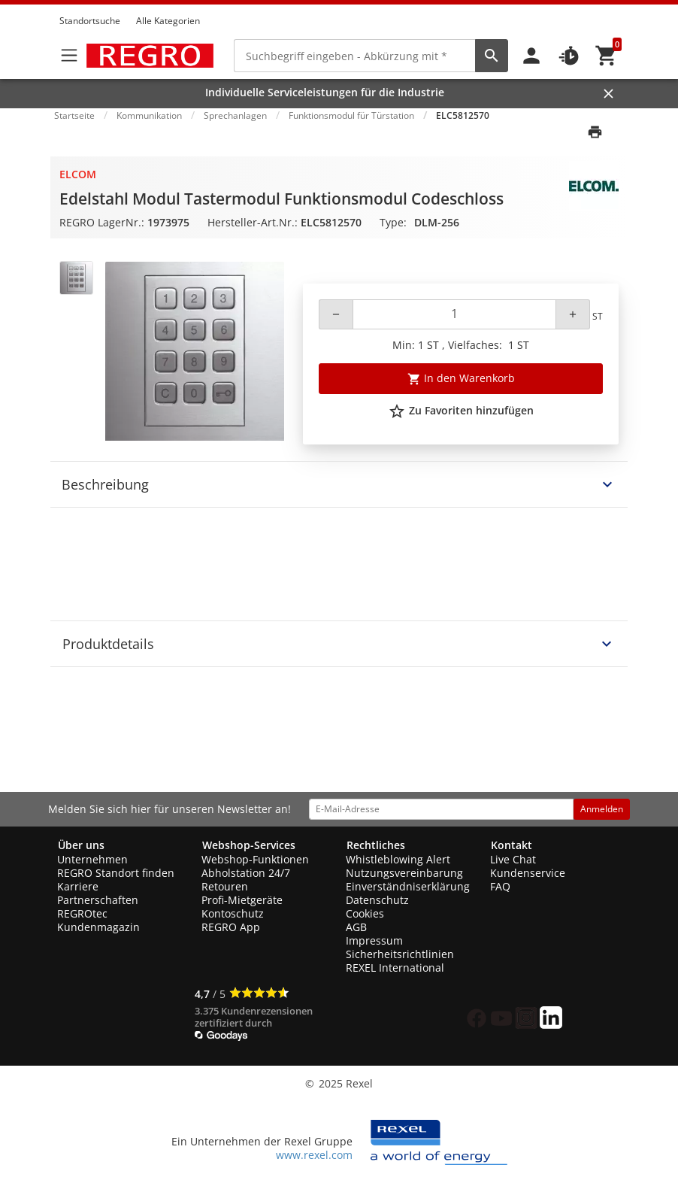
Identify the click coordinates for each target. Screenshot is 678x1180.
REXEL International (395, 967)
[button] (614, 7)
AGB (356, 927)
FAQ (500, 886)
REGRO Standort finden (115, 873)
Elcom (77, 174)
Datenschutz (377, 900)
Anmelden (601, 808)
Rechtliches (376, 845)
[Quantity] (454, 314)
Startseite (74, 115)
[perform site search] (491, 55)
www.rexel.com (314, 1155)
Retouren (224, 886)
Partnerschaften (97, 900)
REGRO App (230, 927)
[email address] (441, 809)
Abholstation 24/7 (245, 873)
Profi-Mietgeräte (242, 900)
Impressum (374, 940)
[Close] (608, 94)
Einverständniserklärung (408, 886)
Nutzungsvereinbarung (404, 873)
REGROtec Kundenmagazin (98, 920)
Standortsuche (89, 20)
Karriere (77, 886)
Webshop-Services (248, 845)
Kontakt (511, 845)
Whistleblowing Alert (398, 859)
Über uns (81, 845)
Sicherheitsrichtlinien (400, 954)
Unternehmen (92, 859)
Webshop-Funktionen (255, 859)
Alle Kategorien (168, 20)
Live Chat (513, 859)
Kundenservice (527, 873)
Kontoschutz (232, 913)
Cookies (365, 913)
